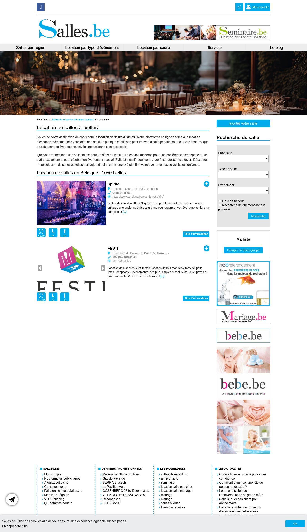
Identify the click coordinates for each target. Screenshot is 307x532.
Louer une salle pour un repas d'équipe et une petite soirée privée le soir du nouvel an (240, 511)
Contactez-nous (55, 487)
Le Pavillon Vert (114, 487)
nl (239, 7)
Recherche (258, 216)
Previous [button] (40, 204)
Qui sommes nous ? (58, 503)
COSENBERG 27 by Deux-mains (126, 491)
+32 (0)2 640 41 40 (124, 257)
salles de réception (174, 474)
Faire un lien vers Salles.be (63, 491)
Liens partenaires (173, 507)
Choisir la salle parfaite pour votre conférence (242, 476)
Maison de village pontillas (121, 474)
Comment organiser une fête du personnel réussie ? (241, 484)
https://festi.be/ (121, 261)
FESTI (113, 248)
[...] (124, 212)
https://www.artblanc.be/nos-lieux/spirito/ (138, 197)
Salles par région (30, 47)
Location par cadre (153, 47)
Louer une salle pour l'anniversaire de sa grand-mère (241, 493)
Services (215, 47)
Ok (295, 523)
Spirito (113, 184)
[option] (71, 203)
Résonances (111, 499)
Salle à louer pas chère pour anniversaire (238, 501)
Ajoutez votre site (56, 482)
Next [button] (103, 204)
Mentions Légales (56, 495)
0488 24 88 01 (121, 193)
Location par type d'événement (92, 47)
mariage (166, 495)
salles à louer (170, 503)
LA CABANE (111, 503)
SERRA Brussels (114, 482)
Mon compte (257, 7)
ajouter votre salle (243, 123)
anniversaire (169, 478)
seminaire (168, 482)
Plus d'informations (196, 234)
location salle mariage (176, 491)
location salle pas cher (176, 487)
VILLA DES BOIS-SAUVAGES (124, 495)
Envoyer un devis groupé (243, 250)
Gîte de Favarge (114, 478)
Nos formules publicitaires (62, 478)
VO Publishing (54, 499)
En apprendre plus (15, 526)
